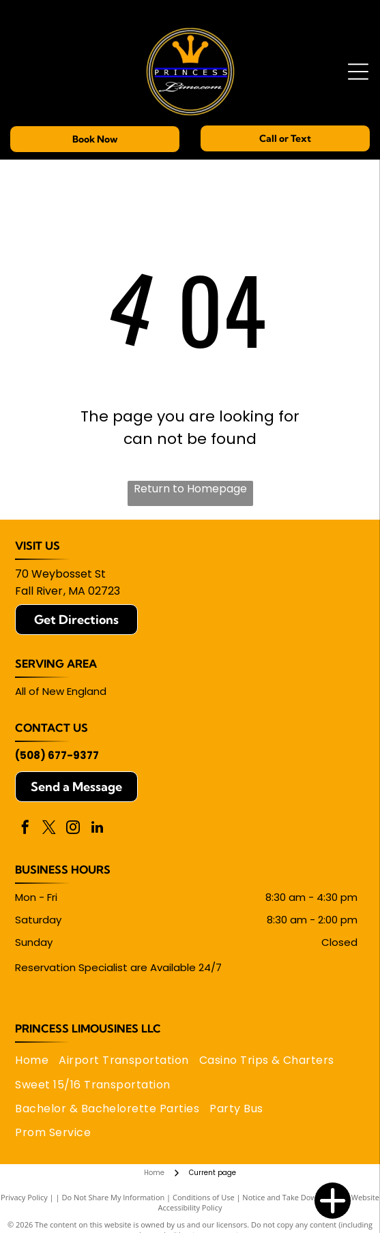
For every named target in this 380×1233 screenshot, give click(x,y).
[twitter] (49, 829)
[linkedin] (97, 829)
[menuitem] (37, 1060)
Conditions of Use (204, 1197)
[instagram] (73, 829)
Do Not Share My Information (112, 1197)
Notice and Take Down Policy (292, 1197)
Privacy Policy (24, 1197)
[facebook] (25, 829)
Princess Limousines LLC (88, 1028)
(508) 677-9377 (57, 755)
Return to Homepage (190, 488)
